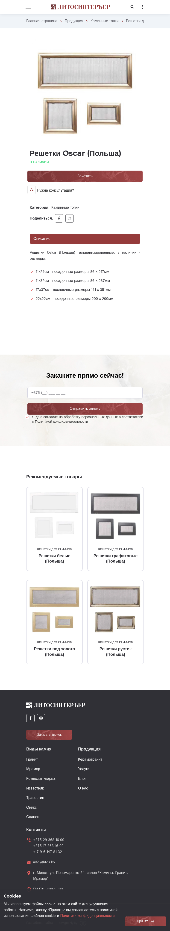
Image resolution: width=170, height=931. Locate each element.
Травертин (35, 798)
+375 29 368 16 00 (48, 840)
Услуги (83, 769)
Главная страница (41, 21)
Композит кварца (40, 778)
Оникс (31, 807)
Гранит (32, 759)
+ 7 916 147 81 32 (47, 852)
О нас (83, 788)
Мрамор (33, 769)
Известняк (35, 788)
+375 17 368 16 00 (48, 846)
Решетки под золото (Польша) (54, 651)
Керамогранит (90, 759)
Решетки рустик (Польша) (116, 651)
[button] (136, 41)
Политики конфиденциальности (87, 916)
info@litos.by (44, 862)
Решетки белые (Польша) (54, 558)
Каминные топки (105, 21)
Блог (82, 778)
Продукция (74, 21)
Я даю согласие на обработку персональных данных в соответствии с (87, 419)
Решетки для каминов (54, 549)
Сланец (32, 817)
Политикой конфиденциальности (61, 421)
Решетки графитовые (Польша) (116, 558)
